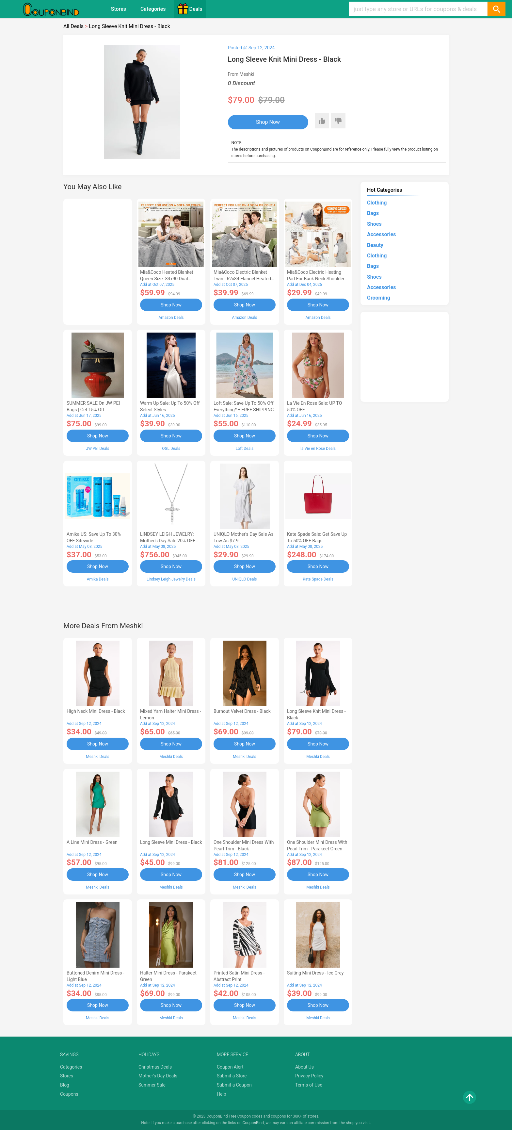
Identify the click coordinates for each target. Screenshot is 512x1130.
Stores (118, 9)
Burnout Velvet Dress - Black (242, 711)
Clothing (377, 203)
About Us (304, 1067)
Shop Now (268, 122)
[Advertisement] (98, 260)
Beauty (375, 245)
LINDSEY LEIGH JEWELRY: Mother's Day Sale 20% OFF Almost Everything (167, 541)
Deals (189, 9)
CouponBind (253, 1123)
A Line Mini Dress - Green (92, 842)
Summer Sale (152, 1085)
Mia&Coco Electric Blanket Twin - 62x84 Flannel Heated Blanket (242, 279)
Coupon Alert (230, 1067)
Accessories (381, 234)
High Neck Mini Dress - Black (96, 711)
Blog (64, 1085)
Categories (153, 9)
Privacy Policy (309, 1075)
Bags (373, 213)
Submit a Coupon (234, 1085)
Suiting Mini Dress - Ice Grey (315, 972)
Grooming (378, 298)
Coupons (69, 1094)
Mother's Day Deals (157, 1075)
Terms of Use (308, 1085)
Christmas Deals (155, 1067)
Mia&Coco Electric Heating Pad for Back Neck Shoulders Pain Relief (317, 279)
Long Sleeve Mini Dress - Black (171, 842)
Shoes (374, 224)
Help (221, 1094)
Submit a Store (232, 1075)
